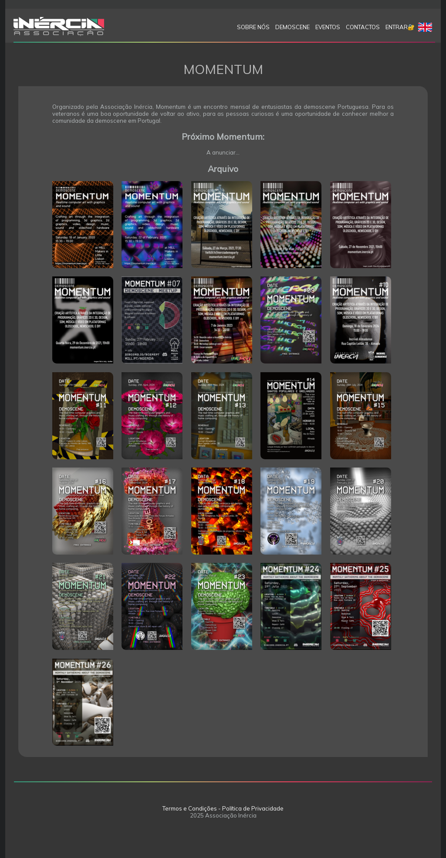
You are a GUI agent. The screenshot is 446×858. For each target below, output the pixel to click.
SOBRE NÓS (253, 27)
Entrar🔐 (400, 27)
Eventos (327, 27)
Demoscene (292, 27)
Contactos (363, 27)
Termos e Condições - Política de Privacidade (223, 808)
